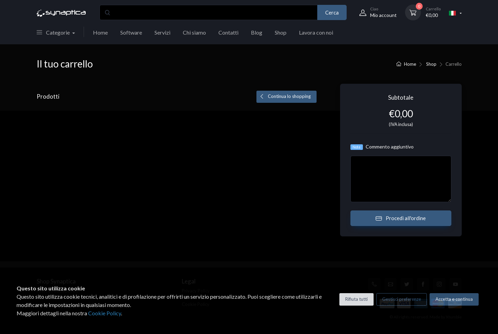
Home (100, 32)
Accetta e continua (454, 299)
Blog (256, 32)
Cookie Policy (104, 313)
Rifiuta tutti (356, 299)
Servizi (162, 32)
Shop (280, 32)
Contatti (228, 32)
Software (131, 32)
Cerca (332, 12)
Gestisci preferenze (401, 299)
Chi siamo (194, 32)
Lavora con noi (316, 32)
